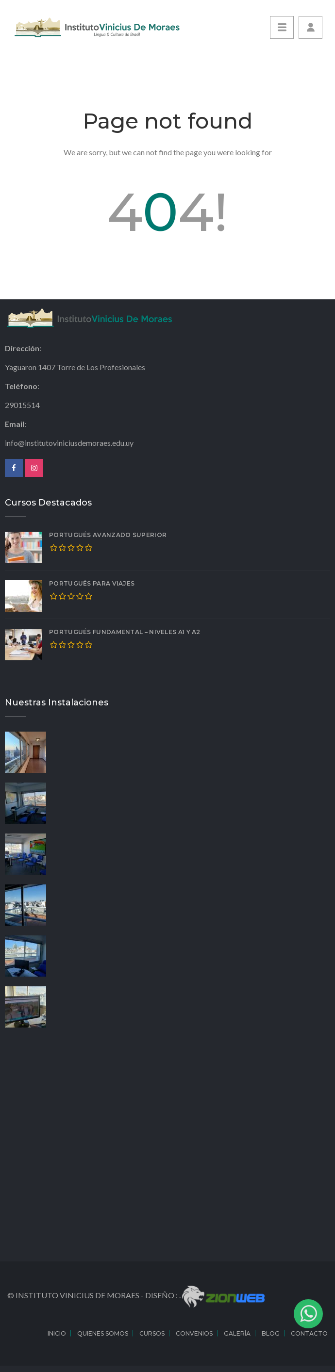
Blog (271, 1333)
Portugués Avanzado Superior (108, 535)
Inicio (57, 1333)
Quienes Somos (102, 1333)
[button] (310, 27)
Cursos (152, 1333)
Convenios (194, 1333)
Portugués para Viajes (91, 583)
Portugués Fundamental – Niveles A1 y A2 (125, 632)
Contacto (309, 1333)
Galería (237, 1333)
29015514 (22, 404)
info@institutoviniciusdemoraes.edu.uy (69, 442)
